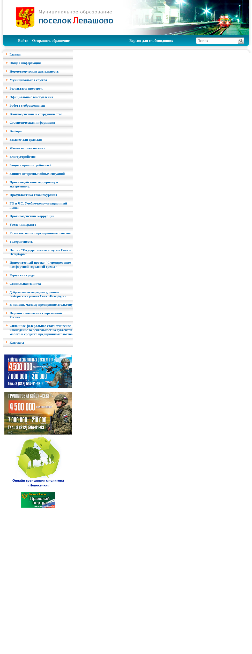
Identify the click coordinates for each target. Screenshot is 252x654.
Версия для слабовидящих (151, 41)
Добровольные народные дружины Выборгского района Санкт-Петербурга (38, 294)
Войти (23, 41)
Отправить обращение (51, 41)
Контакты (17, 342)
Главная (15, 54)
